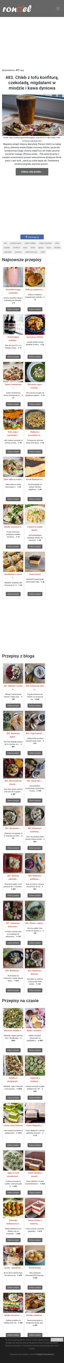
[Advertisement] (26, 43)
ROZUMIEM (57, 1340)
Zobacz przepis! (13, 309)
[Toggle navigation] (58, 8)
